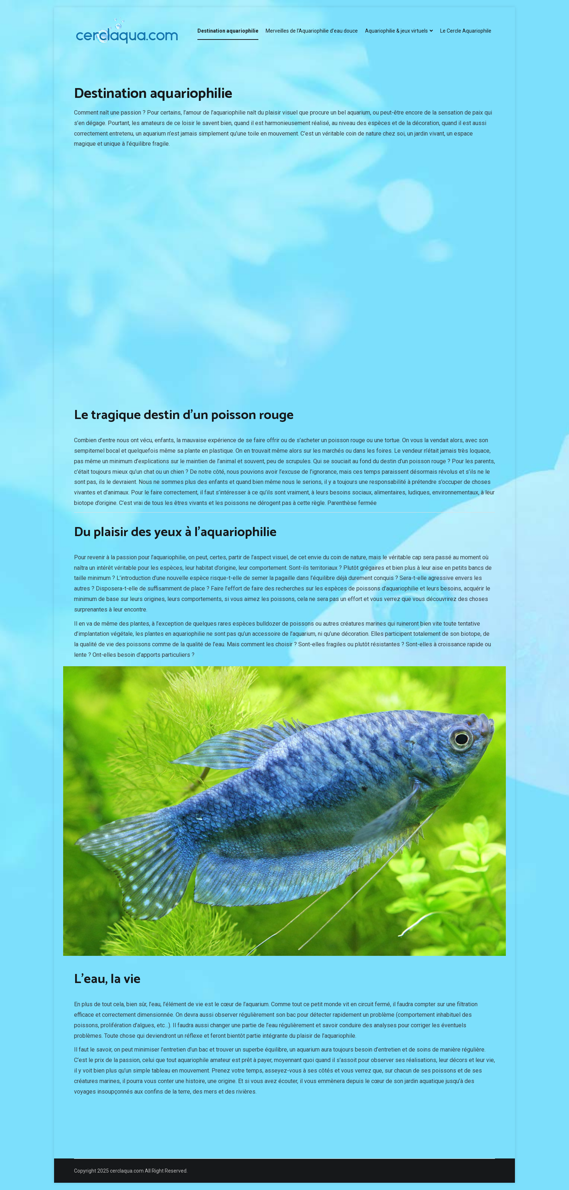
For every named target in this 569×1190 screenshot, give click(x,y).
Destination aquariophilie (227, 31)
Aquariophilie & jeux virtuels (396, 31)
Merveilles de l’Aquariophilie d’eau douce (312, 31)
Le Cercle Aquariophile (465, 31)
